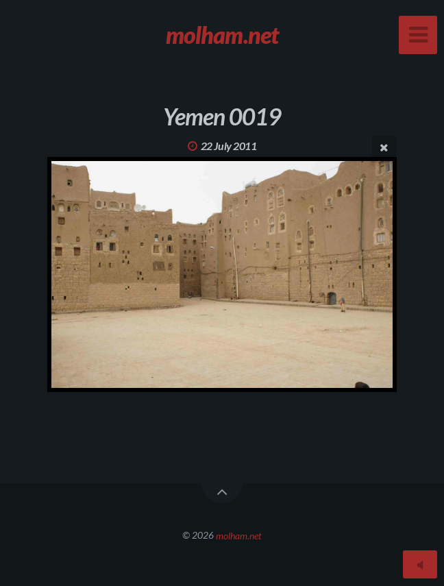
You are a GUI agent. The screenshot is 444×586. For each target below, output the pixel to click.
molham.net (239, 535)
